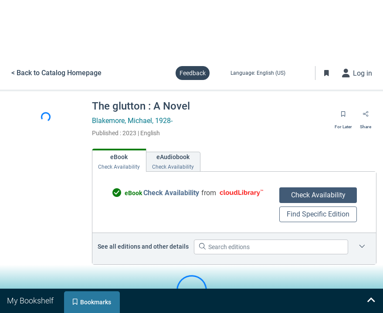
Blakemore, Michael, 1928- (132, 121)
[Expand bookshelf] (371, 301)
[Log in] (357, 73)
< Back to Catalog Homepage (56, 73)
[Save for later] (343, 117)
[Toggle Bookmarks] (327, 73)
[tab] (119, 160)
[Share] (365, 117)
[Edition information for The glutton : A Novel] (362, 247)
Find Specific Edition (318, 214)
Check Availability (318, 195)
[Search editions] (271, 247)
